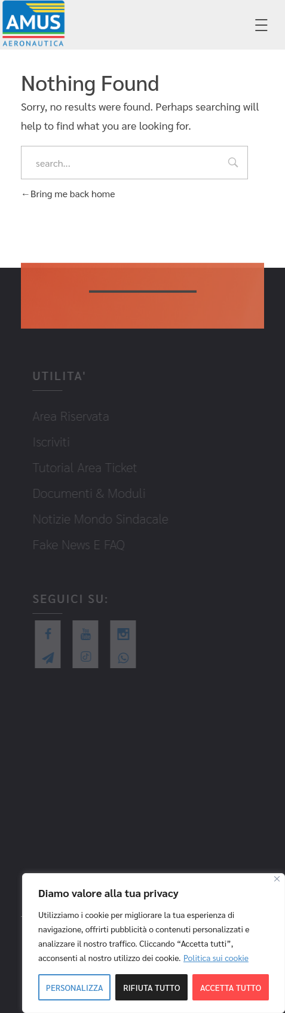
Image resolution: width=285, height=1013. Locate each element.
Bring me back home (68, 193)
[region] (153, 943)
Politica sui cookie (216, 957)
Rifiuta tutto (151, 987)
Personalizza (74, 987)
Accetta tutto (230, 987)
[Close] (277, 879)
